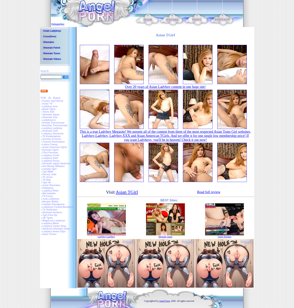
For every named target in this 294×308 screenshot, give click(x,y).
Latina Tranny (50, 144)
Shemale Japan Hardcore (56, 163)
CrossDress (49, 36)
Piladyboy (48, 188)
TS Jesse (48, 177)
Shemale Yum (50, 117)
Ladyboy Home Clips (54, 231)
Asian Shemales (51, 185)
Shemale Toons (51, 53)
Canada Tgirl (50, 169)
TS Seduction (50, 209)
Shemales (48, 42)
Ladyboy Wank (51, 223)
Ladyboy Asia (50, 106)
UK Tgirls (48, 218)
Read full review (208, 192)
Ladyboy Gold (50, 158)
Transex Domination (54, 141)
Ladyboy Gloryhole (53, 133)
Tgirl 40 (47, 182)
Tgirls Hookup (224, 236)
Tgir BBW (48, 171)
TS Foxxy (48, 196)
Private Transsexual (53, 122)
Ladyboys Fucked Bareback (58, 207)
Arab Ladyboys (51, 199)
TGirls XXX (49, 111)
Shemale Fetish (51, 47)
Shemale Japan (51, 114)
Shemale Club (50, 131)
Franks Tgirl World (53, 101)
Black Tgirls (49, 109)
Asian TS (47, 103)
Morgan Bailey (50, 201)
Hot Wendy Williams (54, 166)
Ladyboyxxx (49, 120)
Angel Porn (164, 301)
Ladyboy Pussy (51, 160)
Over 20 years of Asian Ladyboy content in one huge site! (165, 87)
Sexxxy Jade (50, 174)
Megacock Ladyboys (54, 220)
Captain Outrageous (54, 204)
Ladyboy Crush (51, 155)
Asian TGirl (127, 192)
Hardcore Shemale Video (56, 228)
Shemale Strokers (52, 212)
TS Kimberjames (52, 136)
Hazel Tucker (50, 234)
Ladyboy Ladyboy (52, 128)
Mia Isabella (49, 193)
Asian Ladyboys (52, 31)
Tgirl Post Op (50, 215)
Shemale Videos (52, 59)
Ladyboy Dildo (51, 190)
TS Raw (47, 179)
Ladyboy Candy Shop (54, 226)
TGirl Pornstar (50, 152)
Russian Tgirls (51, 150)
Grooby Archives (52, 139)
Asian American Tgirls (55, 147)
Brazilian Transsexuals (55, 125)
